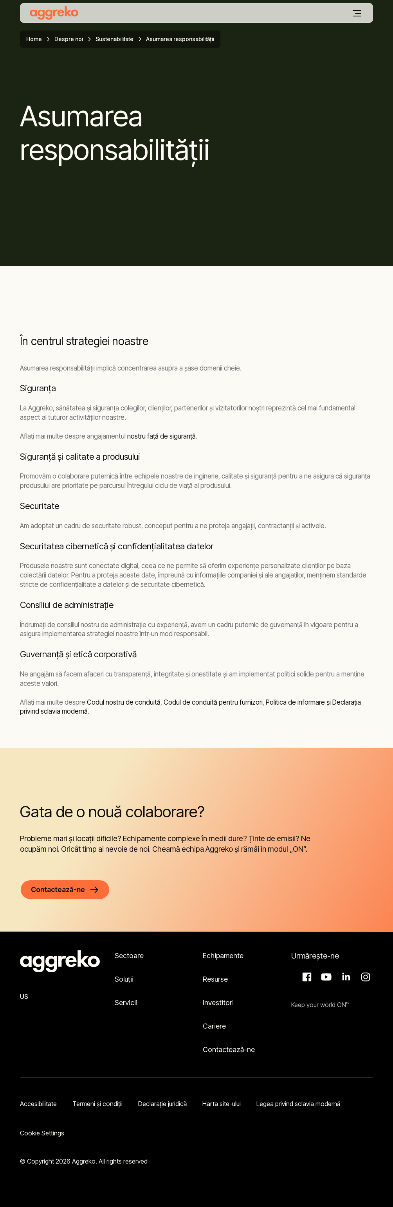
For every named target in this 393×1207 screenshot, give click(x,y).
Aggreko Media (325, 977)
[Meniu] (357, 13)
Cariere (214, 1026)
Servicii (126, 1002)
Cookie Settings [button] (42, 1133)
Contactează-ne (229, 1049)
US (24, 996)
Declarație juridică (162, 1104)
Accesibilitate (38, 1104)
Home (34, 39)
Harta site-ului (221, 1104)
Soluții (124, 979)
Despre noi (68, 39)
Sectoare (129, 956)
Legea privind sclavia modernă (298, 1104)
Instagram (364, 977)
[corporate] (54, 13)
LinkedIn (345, 977)
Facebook (306, 977)
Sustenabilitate (114, 39)
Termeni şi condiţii (97, 1104)
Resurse (215, 979)
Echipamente (223, 956)
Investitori (218, 1002)
